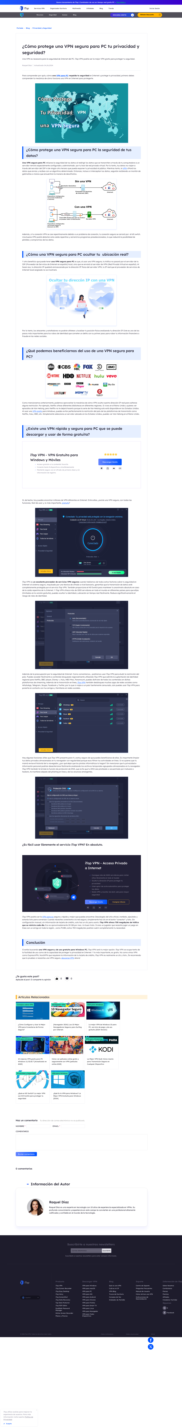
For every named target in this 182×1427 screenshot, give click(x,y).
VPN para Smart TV (89, 1305)
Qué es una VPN (115, 1286)
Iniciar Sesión (155, 8)
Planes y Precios (62, 1316)
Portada (20, 28)
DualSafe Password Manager (63, 1309)
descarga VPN (67, 958)
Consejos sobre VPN (25, 1005)
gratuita (65, 503)
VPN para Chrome (89, 1300)
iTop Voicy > (121, 2)
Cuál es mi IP (114, 1288)
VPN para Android (89, 1297)
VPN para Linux (88, 1308)
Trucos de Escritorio (116, 1294)
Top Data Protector (63, 1303)
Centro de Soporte (143, 1286)
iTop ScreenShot (62, 1297)
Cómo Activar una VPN (144, 1294)
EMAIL (56, 1126)
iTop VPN (81, 682)
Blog (74, 15)
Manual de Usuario (143, 1291)
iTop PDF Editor (61, 1305)
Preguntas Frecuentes (144, 1288)
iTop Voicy (59, 1294)
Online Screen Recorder (64, 1313)
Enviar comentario (26, 1154)
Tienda (111, 8)
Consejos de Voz (115, 1297)
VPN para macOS (88, 1288)
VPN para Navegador (90, 1311)
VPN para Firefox (88, 1303)
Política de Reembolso (107, 1334)
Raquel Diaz (27, 65)
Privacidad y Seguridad (41, 28)
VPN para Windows (95, 1005)
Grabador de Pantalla (117, 1300)
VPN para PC (62, 75)
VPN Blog (112, 1291)
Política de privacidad (132, 1334)
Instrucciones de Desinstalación (142, 1298)
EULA (153, 1334)
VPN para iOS (87, 1294)
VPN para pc (48, 917)
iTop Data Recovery (63, 1300)
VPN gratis (37, 411)
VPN (125, 168)
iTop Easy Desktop (62, 1291)
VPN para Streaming (59, 1039)
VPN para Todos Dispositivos (88, 1315)
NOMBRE (20, 1126)
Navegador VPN (58, 1005)
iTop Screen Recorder (63, 1288)
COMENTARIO (22, 1131)
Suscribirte (107, 1251)
